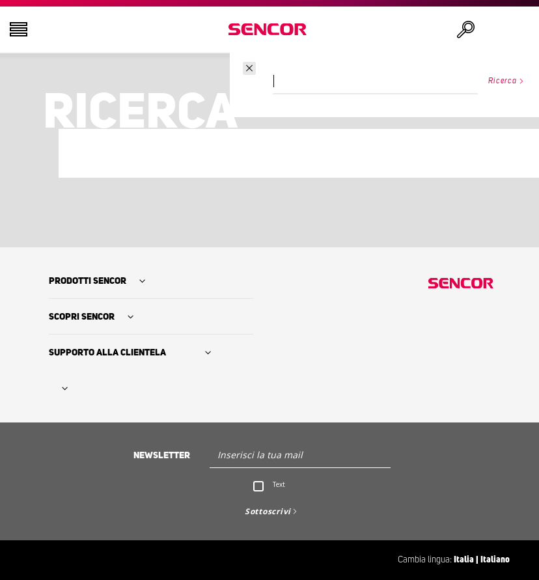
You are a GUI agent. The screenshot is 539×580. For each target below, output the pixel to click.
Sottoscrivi (268, 511)
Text (279, 484)
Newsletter (161, 455)
